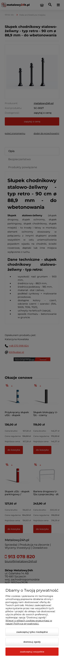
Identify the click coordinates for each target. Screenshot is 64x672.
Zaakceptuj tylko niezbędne (32, 632)
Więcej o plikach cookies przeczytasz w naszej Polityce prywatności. (28, 622)
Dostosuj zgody (32, 641)
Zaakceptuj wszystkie (32, 651)
